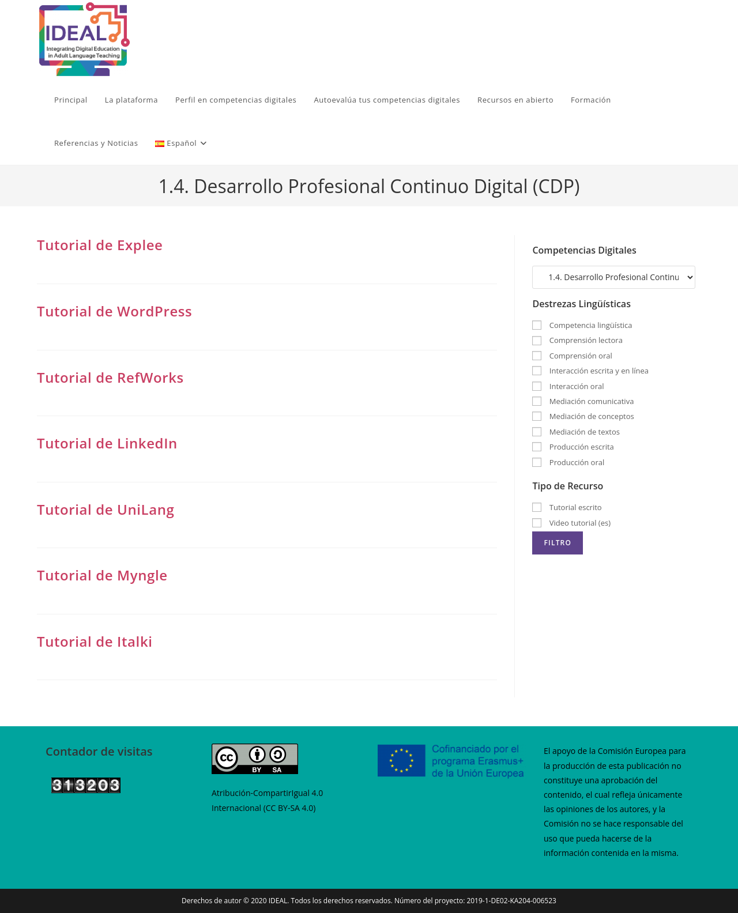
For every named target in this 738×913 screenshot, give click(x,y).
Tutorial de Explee (100, 244)
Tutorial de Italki (95, 641)
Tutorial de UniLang (106, 509)
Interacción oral (568, 386)
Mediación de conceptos (583, 416)
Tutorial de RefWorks (110, 377)
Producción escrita (572, 447)
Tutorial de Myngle (102, 574)
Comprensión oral (572, 355)
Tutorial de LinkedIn (107, 442)
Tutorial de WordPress (114, 310)
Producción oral (568, 462)
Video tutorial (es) (571, 523)
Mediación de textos (576, 432)
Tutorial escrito (566, 507)
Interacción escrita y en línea (590, 370)
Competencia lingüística (582, 325)
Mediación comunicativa (583, 401)
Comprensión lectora (577, 340)
